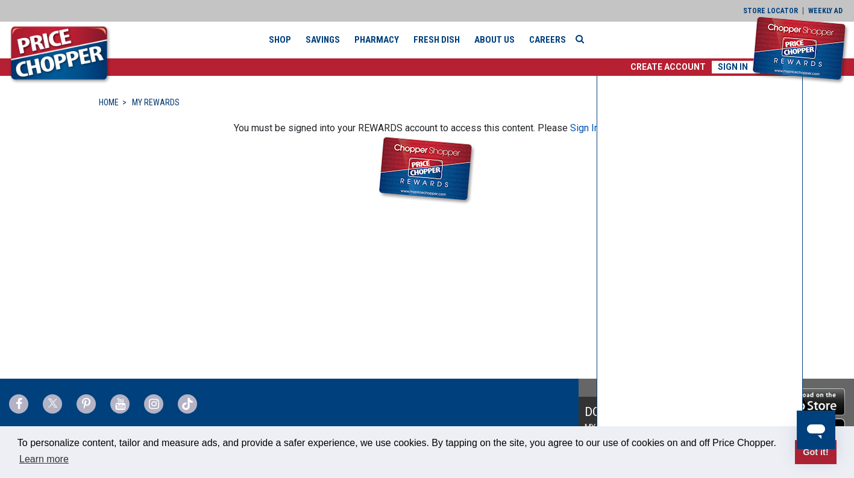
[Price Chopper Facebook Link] (18, 404)
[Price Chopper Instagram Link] (153, 404)
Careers (547, 39)
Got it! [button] (815, 452)
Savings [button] (323, 39)
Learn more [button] (44, 459)
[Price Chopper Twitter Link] (52, 404)
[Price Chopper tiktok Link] (187, 404)
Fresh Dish (436, 39)
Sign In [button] (733, 67)
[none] (699, 274)
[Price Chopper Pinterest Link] (86, 404)
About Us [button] (494, 39)
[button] (668, 67)
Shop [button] (280, 39)
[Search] (583, 39)
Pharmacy (376, 39)
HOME (109, 102)
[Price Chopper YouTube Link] (120, 404)
